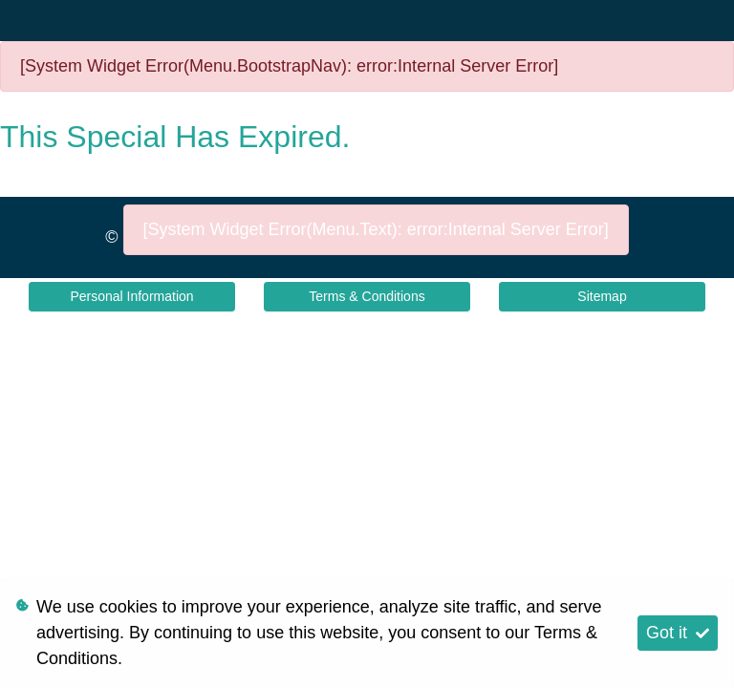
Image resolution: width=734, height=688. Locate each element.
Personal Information (131, 296)
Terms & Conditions (366, 296)
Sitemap (601, 296)
